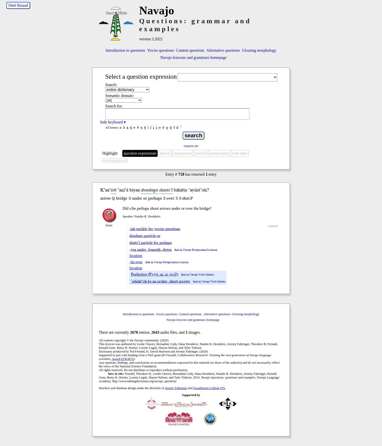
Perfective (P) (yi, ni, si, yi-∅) (154, 274)
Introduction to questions (125, 50)
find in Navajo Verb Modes (197, 274)
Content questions (190, 50)
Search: (111, 85)
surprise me (191, 146)
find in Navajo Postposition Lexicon (195, 250)
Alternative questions (223, 50)
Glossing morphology (259, 50)
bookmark (273, 226)
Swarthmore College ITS (209, 388)
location (135, 256)
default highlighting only (115, 160)
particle (201, 153)
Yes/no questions (160, 50)
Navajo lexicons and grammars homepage (191, 57)
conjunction (182, 153)
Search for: (114, 106)
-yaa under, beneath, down (150, 250)
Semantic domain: (119, 96)
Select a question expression (141, 76)
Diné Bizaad (18, 5)
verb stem (240, 153)
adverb (164, 153)
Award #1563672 (122, 359)
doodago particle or (144, 236)
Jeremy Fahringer (176, 388)
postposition (219, 153)
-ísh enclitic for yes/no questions (154, 229)
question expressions (140, 153)
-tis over (136, 262)
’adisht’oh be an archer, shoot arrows (160, 281)
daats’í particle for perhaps (150, 243)
